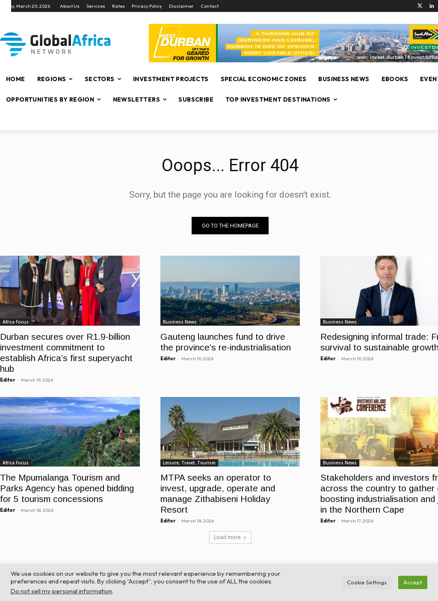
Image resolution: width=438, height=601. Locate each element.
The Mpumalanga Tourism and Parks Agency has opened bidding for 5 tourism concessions (67, 488)
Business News (180, 321)
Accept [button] (412, 582)
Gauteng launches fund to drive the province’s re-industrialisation (225, 341)
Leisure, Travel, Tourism (189, 463)
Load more (230, 537)
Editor (7, 379)
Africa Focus (16, 321)
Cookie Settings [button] (367, 582)
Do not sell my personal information (61, 591)
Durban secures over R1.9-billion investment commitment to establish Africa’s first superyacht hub (66, 352)
